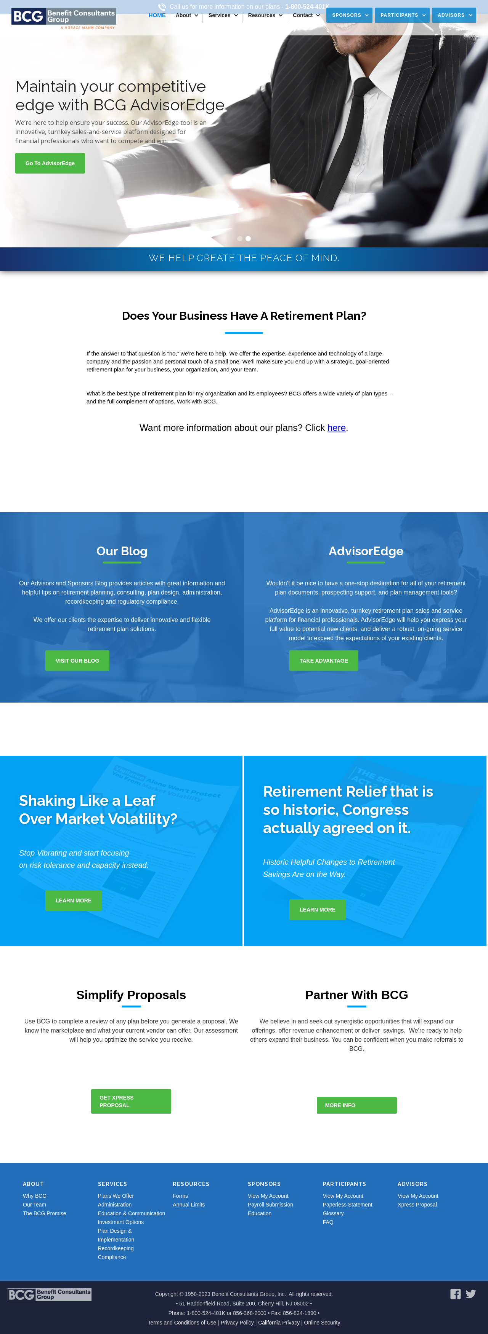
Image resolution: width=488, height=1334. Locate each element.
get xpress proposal (116, 1101)
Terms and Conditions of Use (182, 1323)
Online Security (322, 1323)
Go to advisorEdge (50, 163)
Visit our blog (77, 661)
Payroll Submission (270, 1205)
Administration (115, 1205)
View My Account (268, 1196)
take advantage (324, 661)
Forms (180, 1196)
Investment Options (121, 1222)
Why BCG (35, 1196)
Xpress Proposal (417, 1205)
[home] (63, 19)
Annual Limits (189, 1205)
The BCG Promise (44, 1213)
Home (157, 15)
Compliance (112, 1257)
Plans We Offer (116, 1196)
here (336, 427)
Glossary (333, 1213)
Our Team (34, 1205)
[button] (186, 15)
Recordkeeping (116, 1248)
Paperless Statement (347, 1205)
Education (259, 1213)
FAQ (328, 1222)
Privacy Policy (237, 1323)
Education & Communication (131, 1213)
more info (340, 1105)
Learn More (74, 900)
